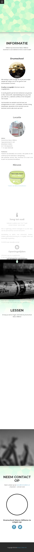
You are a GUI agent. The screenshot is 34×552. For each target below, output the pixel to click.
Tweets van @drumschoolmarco (17, 82)
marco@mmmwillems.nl (23, 485)
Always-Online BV (22, 547)
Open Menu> (2, 2)
